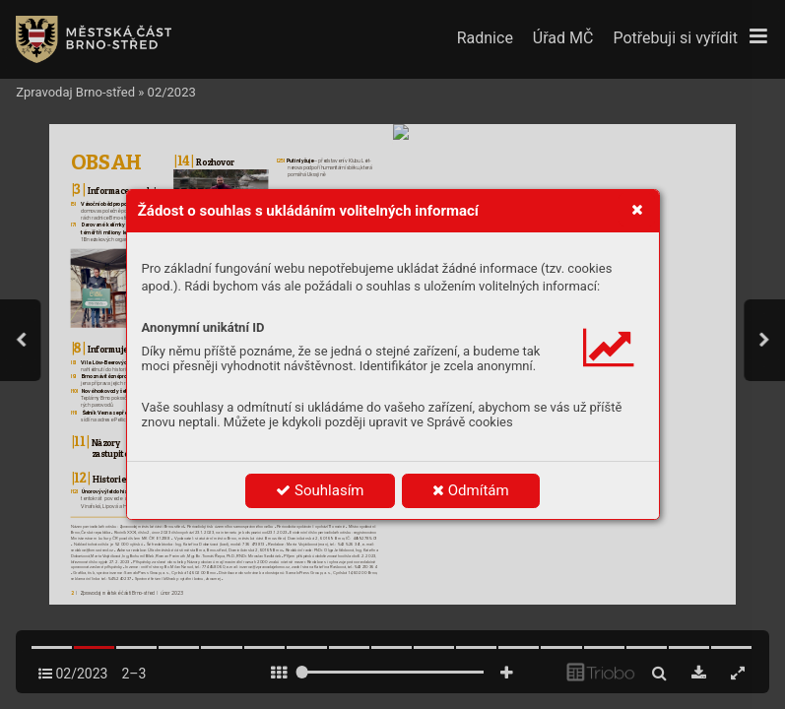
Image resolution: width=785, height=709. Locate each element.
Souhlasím (319, 490)
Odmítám (470, 490)
